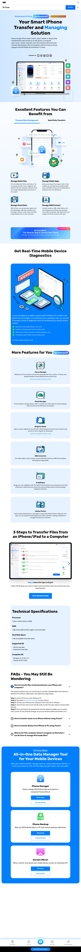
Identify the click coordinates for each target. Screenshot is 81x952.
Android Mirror (40, 855)
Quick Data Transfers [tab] (56, 120)
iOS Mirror (40, 850)
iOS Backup (40, 815)
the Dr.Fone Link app (31, 682)
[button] (12, 555)
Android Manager (40, 784)
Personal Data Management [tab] (27, 120)
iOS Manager (40, 779)
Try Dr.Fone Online (40, 949)
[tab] (40, 668)
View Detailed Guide (40, 578)
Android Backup (40, 820)
